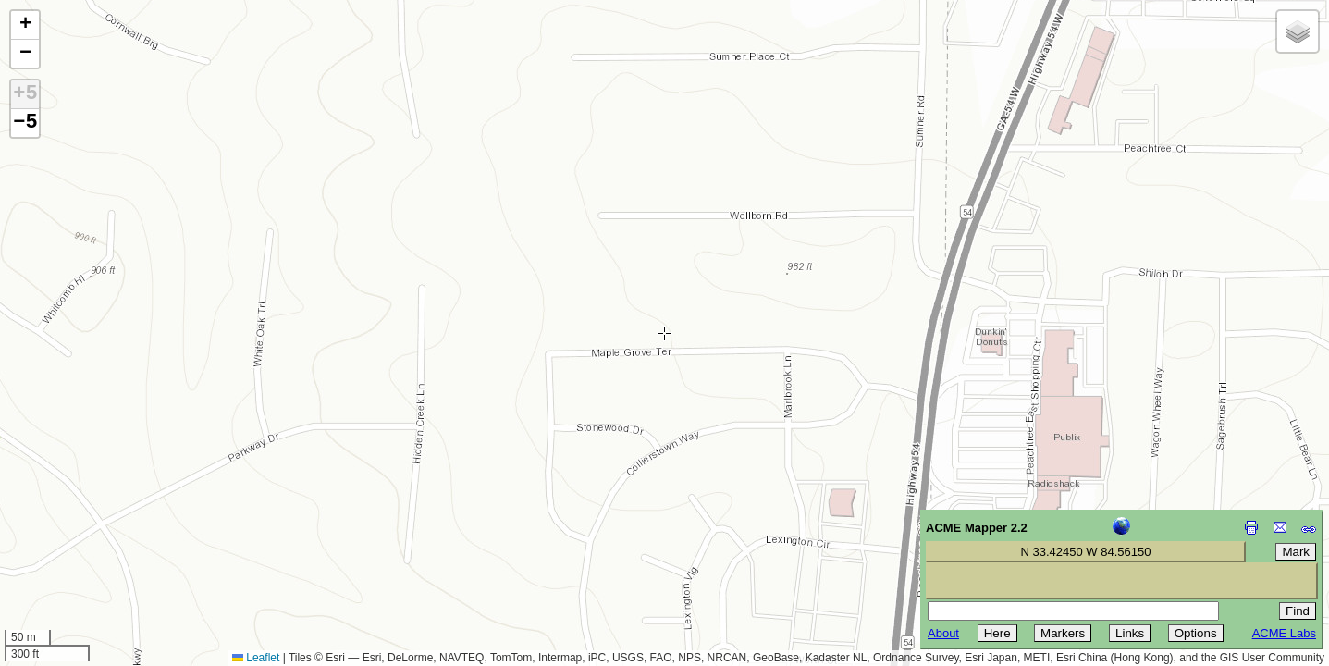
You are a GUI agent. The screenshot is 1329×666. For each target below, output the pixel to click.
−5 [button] (25, 123)
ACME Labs (1284, 633)
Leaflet (255, 657)
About (943, 633)
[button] (25, 25)
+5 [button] (25, 94)
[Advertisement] (98, 534)
